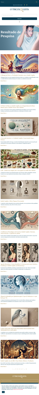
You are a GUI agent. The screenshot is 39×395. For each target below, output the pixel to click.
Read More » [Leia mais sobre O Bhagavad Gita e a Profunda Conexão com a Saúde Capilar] (4, 81)
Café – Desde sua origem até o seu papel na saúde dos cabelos (18, 170)
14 (17, 369)
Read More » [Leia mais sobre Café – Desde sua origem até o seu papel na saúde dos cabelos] (4, 176)
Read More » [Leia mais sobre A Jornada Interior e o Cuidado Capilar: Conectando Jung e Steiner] (4, 145)
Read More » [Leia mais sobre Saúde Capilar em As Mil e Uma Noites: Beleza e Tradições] (4, 366)
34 (26, 369)
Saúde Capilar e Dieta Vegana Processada (12, 201)
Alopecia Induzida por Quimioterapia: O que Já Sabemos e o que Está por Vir (19, 297)
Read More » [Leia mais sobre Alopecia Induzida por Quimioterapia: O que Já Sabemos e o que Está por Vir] (4, 303)
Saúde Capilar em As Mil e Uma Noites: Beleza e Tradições (17, 361)
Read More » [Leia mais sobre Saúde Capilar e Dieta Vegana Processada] (4, 207)
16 (21, 369)
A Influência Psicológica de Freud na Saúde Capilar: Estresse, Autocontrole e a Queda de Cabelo (18, 232)
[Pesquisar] (36, 2)
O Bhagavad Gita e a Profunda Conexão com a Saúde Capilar (18, 75)
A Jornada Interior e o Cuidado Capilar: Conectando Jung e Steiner (17, 138)
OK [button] (3, 392)
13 (15, 369)
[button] (19, 22)
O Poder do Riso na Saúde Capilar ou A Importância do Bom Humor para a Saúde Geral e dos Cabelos (18, 106)
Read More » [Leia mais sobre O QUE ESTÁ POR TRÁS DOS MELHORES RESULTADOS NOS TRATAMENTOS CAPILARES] (4, 336)
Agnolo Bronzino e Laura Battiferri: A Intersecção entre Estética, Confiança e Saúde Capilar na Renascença (19, 264)
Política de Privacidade (18, 389)
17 (22, 369)
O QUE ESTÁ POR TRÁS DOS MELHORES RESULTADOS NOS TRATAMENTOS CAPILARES (17, 329)
